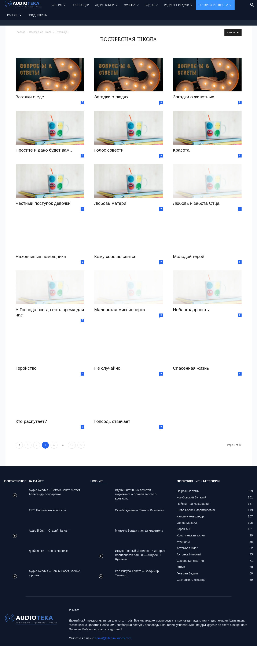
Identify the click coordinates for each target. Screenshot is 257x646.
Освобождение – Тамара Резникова (139, 497)
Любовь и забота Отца (196, 190)
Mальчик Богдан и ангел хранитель (139, 518)
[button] (252, 5)
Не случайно (107, 355)
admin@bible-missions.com (113, 625)
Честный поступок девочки (43, 190)
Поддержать (37, 15)
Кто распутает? (31, 408)
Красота (181, 137)
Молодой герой (188, 243)
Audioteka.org (40, 642)
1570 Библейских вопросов (47, 497)
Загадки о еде (30, 84)
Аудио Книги (106, 5)
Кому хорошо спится (115, 243)
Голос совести (109, 137)
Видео (151, 5)
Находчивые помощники (41, 243)
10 (71, 432)
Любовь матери (110, 190)
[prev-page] (19, 432)
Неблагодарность (191, 296)
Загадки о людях (111, 84)
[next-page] (81, 432)
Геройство (26, 355)
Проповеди (80, 5)
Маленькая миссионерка (119, 296)
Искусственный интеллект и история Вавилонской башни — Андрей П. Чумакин (140, 542)
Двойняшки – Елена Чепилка (49, 538)
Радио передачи (178, 5)
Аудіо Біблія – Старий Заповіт (49, 518)
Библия (58, 5)
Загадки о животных (193, 84)
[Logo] (26, 5)
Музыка (131, 5)
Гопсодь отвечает (112, 408)
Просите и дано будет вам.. (44, 137)
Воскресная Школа (215, 5)
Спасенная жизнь (191, 355)
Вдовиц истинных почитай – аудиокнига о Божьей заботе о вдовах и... (136, 481)
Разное (14, 15)
